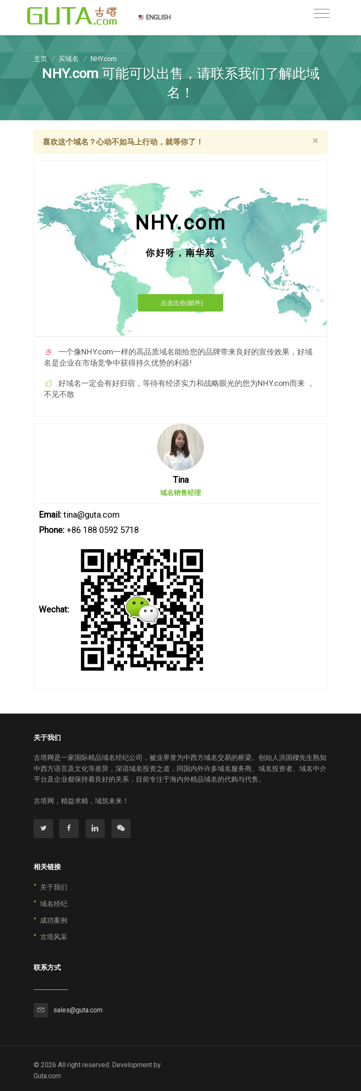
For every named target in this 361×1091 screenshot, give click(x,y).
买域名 (68, 59)
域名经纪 (53, 904)
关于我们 (53, 887)
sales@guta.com (78, 1010)
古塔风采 (53, 937)
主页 (40, 59)
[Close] (315, 140)
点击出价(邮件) (181, 303)
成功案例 (53, 920)
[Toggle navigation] (321, 13)
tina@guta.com (91, 515)
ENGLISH (154, 17)
